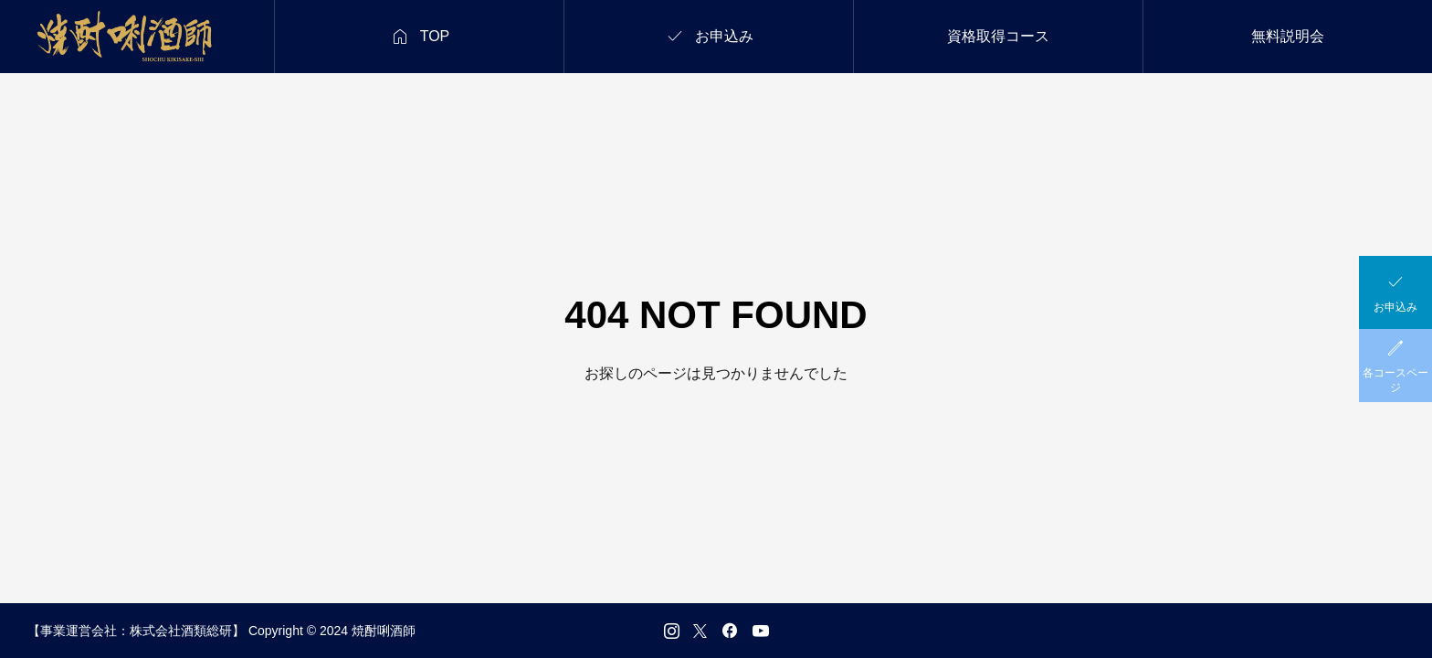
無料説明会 (1287, 36)
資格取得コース (998, 36)
